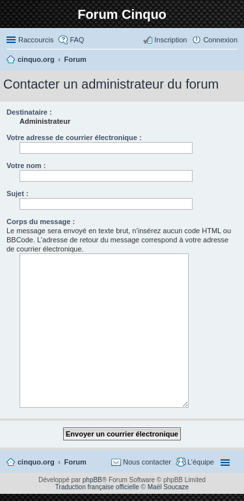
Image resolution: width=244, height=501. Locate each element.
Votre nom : (26, 165)
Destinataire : (29, 112)
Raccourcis (35, 40)
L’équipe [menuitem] (200, 462)
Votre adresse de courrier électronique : (74, 137)
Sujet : (18, 193)
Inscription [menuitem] (170, 40)
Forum (75, 462)
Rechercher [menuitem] (232, 60)
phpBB (92, 479)
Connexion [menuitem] (220, 40)
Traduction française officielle (97, 487)
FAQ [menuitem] (77, 40)
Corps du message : (41, 221)
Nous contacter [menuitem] (147, 462)
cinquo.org (36, 462)
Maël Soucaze (168, 487)
